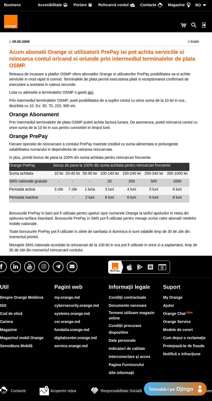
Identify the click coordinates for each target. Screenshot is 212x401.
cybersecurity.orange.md (76, 305)
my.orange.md (67, 297)
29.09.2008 (21, 42)
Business (12, 5)
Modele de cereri (178, 330)
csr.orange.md (67, 321)
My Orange (172, 297)
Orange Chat (178, 313)
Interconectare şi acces (129, 356)
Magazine (8, 330)
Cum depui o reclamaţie (184, 338)
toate (193, 41)
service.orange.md (71, 346)
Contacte (13, 391)
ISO (3, 305)
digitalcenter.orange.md (75, 338)
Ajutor (168, 305)
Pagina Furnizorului (126, 365)
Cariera (6, 321)
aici (90, 92)
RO (198, 5)
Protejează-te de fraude (183, 346)
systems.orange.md (72, 313)
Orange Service (177, 321)
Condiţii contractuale (127, 297)
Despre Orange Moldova (21, 297)
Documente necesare (128, 305)
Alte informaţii (121, 373)
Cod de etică (11, 313)
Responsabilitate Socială (116, 391)
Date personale (122, 340)
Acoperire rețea (58, 391)
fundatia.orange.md (71, 330)
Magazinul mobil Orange (22, 338)
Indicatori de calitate (127, 348)
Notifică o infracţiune (181, 354)
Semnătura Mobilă (16, 346)
